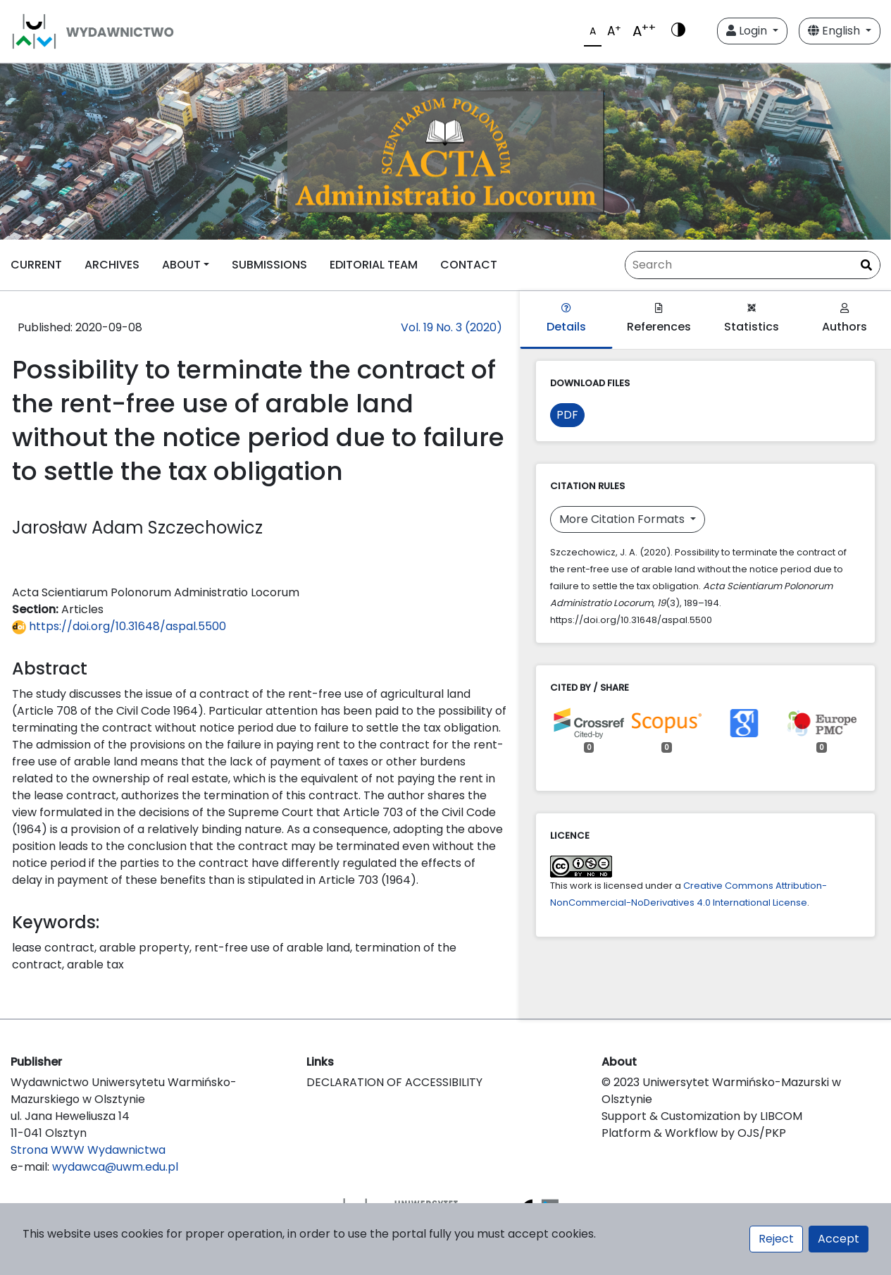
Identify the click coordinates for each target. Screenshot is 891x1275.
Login (748, 31)
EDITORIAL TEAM (374, 265)
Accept (838, 1239)
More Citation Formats (623, 519)
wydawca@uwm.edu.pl (115, 1167)
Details (566, 319)
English (835, 31)
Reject (776, 1239)
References (659, 319)
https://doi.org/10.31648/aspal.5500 (119, 626)
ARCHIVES (112, 265)
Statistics (751, 319)
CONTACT (468, 265)
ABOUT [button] (181, 265)
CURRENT (36, 265)
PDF (567, 415)
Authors (844, 319)
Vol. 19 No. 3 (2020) (451, 327)
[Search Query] (752, 265)
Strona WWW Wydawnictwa (88, 1150)
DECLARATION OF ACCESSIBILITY (394, 1082)
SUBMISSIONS (269, 265)
